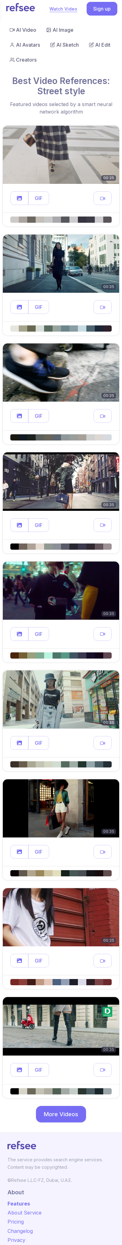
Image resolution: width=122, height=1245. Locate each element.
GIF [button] (39, 198)
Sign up (102, 9)
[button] (19, 198)
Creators (23, 60)
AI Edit (99, 45)
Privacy (16, 1240)
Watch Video (63, 9)
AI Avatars (25, 45)
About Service (25, 1213)
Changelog (20, 1231)
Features (19, 1204)
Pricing (16, 1222)
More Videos (61, 1114)
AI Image (60, 30)
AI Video (23, 30)
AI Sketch (64, 45)
